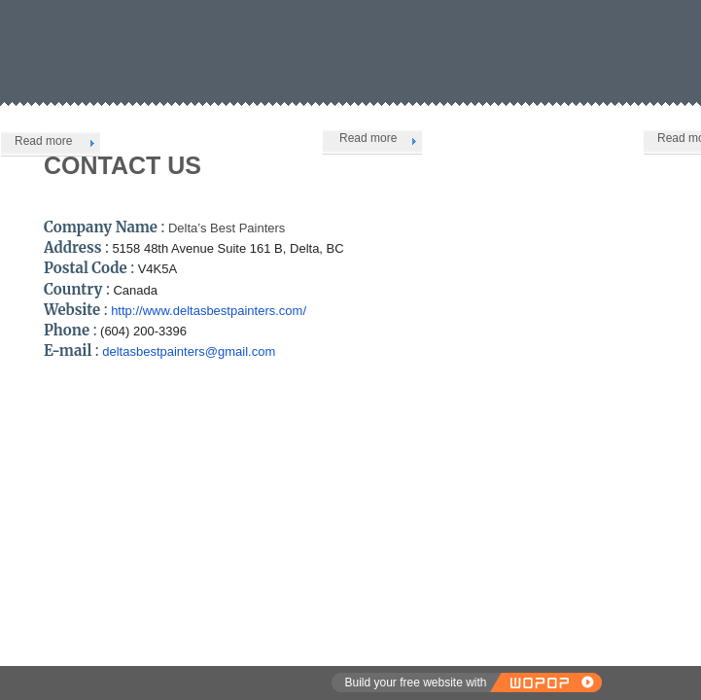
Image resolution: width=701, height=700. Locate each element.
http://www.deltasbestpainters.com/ (208, 310)
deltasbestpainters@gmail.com (188, 351)
